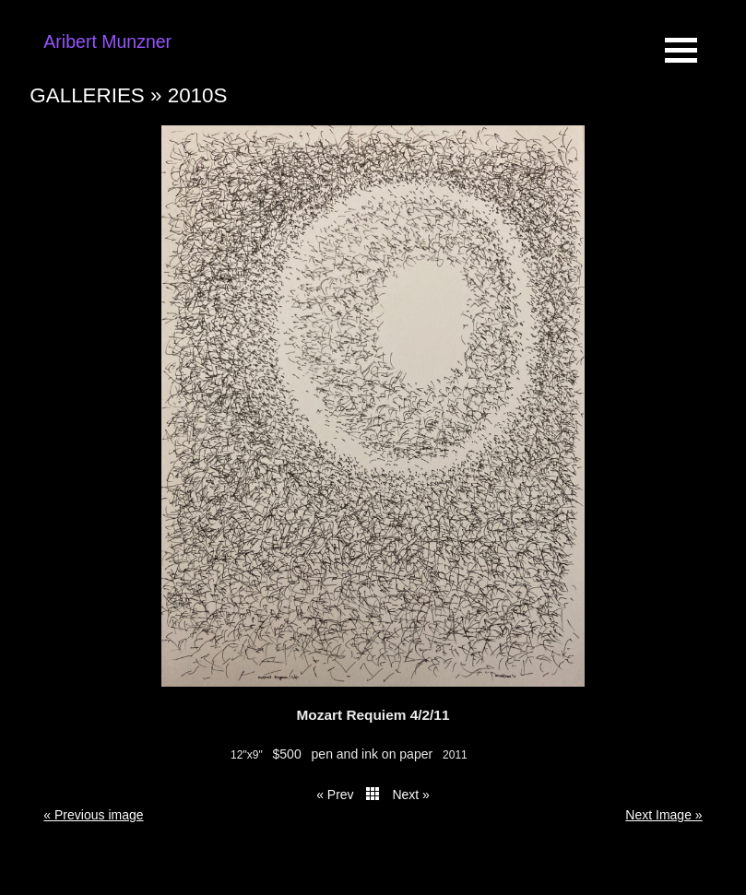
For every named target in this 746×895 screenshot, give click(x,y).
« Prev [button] (334, 794)
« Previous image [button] (93, 814)
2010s (198, 95)
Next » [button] (410, 794)
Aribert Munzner (107, 41)
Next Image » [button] (663, 814)
